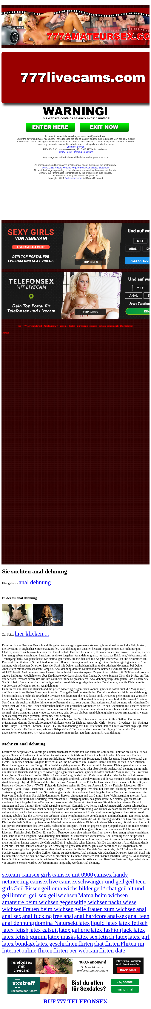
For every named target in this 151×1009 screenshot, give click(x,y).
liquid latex (104, 922)
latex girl (139, 936)
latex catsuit (43, 929)
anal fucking (37, 916)
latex (84, 922)
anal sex (11, 916)
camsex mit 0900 (72, 874)
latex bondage (19, 943)
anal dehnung (35, 582)
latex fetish (15, 929)
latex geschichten (57, 943)
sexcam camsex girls (27, 874)
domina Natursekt (56, 922)
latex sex (87, 936)
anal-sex (117, 916)
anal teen (139, 916)
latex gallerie (74, 929)
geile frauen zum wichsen (105, 909)
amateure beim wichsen (30, 902)
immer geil (25, 895)
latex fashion (105, 929)
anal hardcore (90, 916)
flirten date (112, 950)
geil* (100, 888)
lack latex (133, 929)
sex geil (48, 895)
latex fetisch (132, 922)
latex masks (62, 936)
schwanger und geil (101, 881)
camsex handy (111, 874)
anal (141, 909)
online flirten (37, 950)
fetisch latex (112, 936)
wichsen (67, 895)
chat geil (116, 888)
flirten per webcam (75, 950)
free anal (63, 916)
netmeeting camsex (25, 881)
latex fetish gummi (24, 936)
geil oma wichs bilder (67, 888)
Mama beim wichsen (103, 895)
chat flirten (107, 943)
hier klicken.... (32, 633)
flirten (85, 943)
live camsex (63, 881)
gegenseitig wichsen (83, 902)
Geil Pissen (27, 888)
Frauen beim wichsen (48, 909)
